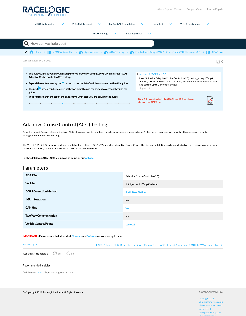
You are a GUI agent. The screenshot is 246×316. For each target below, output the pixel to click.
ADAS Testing (114, 51)
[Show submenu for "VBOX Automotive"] (62, 24)
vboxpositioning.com (210, 312)
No (73, 253)
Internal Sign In (215, 9)
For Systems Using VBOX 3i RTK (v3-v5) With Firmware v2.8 (165, 51)
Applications (89, 51)
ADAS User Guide (152, 74)
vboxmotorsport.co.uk (211, 305)
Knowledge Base (133, 33)
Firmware (77, 236)
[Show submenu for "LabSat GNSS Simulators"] (142, 24)
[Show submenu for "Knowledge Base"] (149, 34)
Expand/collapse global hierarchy (25, 52)
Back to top (28, 244)
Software (92, 236)
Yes (60, 253)
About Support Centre (169, 9)
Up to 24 (130, 224)
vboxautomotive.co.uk (211, 301)
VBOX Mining (99, 33)
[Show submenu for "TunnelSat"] (170, 24)
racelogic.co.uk (206, 298)
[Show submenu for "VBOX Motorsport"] (99, 24)
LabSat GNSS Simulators (122, 23)
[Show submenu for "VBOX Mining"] (114, 34)
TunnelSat (157, 23)
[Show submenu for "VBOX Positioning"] (207, 24)
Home (36, 51)
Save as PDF (218, 62)
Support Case (194, 9)
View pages (137, 74)
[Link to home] (46, 15)
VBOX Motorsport (82, 23)
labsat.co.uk (205, 308)
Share (221, 62)
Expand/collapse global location (221, 51)
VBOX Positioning (190, 23)
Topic (39, 272)
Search (26, 43)
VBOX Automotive (45, 23)
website (89, 157)
